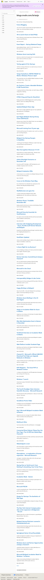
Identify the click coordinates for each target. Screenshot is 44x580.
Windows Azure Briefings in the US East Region (27, 299)
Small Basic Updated (23, 237)
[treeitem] (7, 16)
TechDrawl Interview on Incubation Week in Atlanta (29, 333)
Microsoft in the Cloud (24, 268)
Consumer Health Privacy (32, 577)
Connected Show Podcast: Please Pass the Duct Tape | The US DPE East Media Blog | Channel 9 (30, 432)
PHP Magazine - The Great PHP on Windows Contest (27, 368)
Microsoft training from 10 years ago (28, 128)
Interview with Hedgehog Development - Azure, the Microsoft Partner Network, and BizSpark (29, 225)
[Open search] (38, 2)
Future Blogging (22, 25)
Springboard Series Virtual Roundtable (28, 533)
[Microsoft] (2, 1)
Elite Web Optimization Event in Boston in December (29, 322)
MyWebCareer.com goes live (25, 191)
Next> (18, 565)
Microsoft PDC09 (22, 486)
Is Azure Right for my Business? (26, 247)
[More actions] (42, 12)
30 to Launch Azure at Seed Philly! (27, 34)
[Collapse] (14, 11)
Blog (15, 577)
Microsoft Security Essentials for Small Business (27, 213)
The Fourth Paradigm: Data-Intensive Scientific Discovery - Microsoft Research (29, 390)
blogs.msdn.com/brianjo (24, 11)
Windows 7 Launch (22, 379)
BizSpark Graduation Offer (25, 171)
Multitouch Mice (22, 422)
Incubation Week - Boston (25, 477)
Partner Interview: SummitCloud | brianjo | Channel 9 (30, 258)
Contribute (20, 577)
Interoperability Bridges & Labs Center (28, 278)
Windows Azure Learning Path (26, 54)
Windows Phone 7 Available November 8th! (25, 201)
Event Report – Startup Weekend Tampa (29, 44)
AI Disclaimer (3, 577)
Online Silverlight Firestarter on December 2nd (26, 160)
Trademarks (9, 579)
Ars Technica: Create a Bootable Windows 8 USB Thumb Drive (29, 86)
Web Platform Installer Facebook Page (28, 344)
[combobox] (7, 13)
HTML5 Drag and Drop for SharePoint (28, 97)
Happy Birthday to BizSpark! (25, 288)
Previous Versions (10, 577)
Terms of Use (3, 579)
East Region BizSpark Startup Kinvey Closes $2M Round (28, 117)
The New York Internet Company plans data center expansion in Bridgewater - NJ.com (29, 509)
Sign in (41, 1)
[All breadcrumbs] (18, 12)
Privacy (24, 577)
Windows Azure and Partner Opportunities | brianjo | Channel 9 (30, 544)
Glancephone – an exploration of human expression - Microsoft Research (29, 454)
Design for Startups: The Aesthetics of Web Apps (28, 497)
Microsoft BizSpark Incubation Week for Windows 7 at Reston (29, 555)
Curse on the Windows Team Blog (27, 181)
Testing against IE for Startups (26, 64)
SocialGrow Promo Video (24, 401)
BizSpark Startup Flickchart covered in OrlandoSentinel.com (28, 522)
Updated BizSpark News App (25, 107)
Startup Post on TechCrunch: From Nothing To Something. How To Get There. (30, 466)
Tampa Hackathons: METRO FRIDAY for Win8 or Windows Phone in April (29, 74)
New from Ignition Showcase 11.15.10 (28, 150)
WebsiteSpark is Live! (23, 444)
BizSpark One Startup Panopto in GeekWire (26, 139)
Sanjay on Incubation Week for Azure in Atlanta (28, 310)
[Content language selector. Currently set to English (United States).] (6, 575)
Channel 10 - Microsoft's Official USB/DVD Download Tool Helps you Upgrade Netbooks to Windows (30, 356)
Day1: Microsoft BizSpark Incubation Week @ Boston (30, 411)
